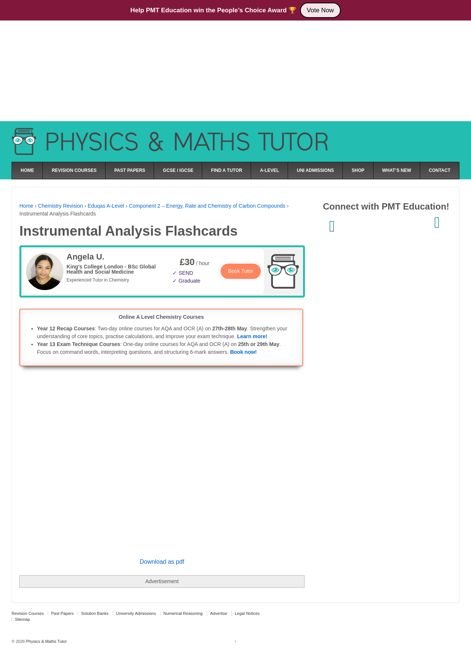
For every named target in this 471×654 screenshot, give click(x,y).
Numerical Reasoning (183, 613)
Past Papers (62, 613)
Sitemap (22, 619)
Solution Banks (94, 613)
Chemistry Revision (60, 206)
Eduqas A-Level (106, 206)
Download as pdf (162, 562)
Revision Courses (28, 613)
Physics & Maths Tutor (46, 641)
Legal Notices (247, 613)
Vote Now (320, 10)
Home (26, 206)
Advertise (218, 613)
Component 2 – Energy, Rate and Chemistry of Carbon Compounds (207, 206)
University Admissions (136, 613)
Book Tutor (240, 271)
